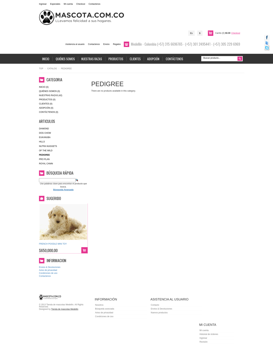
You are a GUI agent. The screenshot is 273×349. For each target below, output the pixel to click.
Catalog (52, 68)
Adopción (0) (46, 108)
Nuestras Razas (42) (50, 95)
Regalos (117, 44)
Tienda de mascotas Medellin (64, 309)
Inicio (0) (44, 87)
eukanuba (44, 137)
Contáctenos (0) (48, 112)
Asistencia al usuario (74, 44)
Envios (106, 44)
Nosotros (99, 305)
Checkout (80, 4)
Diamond (44, 128)
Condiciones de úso (104, 316)
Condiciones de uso (48, 273)
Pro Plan (44, 159)
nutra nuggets (48, 146)
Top (41, 68)
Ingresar (43, 4)
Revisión (204, 342)
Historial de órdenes (209, 334)
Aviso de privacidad (48, 270)
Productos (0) (47, 99)
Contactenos (94, 4)
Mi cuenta (68, 4)
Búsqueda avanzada (104, 309)
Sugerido (53, 198)
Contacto (155, 305)
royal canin (46, 163)
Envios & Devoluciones (49, 267)
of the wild (45, 150)
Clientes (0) (45, 104)
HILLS (42, 141)
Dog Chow (45, 133)
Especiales (55, 4)
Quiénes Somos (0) (49, 91)
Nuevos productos (159, 312)
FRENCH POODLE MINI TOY (53, 244)
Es (191, 33)
